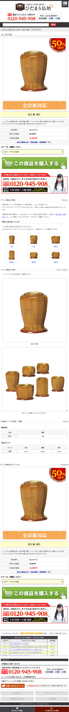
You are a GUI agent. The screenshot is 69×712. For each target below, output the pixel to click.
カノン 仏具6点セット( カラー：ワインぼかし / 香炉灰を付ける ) (26, 652)
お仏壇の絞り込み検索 (51, 709)
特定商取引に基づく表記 (17, 699)
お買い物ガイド (17, 693)
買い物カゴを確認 (17, 709)
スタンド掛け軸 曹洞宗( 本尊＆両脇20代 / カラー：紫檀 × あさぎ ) (26, 649)
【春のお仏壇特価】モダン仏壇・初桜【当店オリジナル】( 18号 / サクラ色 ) (28, 646)
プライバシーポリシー (52, 693)
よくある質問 (51, 699)
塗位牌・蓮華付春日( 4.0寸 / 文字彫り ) (19, 643)
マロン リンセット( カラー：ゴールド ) (19, 655)
